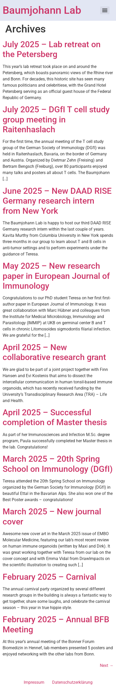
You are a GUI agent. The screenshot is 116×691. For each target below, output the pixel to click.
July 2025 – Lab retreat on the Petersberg (52, 49)
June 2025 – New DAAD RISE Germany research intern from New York (57, 201)
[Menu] (104, 10)
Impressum (34, 682)
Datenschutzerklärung (72, 682)
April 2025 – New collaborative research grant (54, 352)
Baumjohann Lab (42, 10)
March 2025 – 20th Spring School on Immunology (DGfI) (58, 464)
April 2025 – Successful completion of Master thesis (55, 417)
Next (106, 665)
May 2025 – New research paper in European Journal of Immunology (56, 276)
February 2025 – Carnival (49, 577)
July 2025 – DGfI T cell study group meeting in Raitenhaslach (56, 119)
